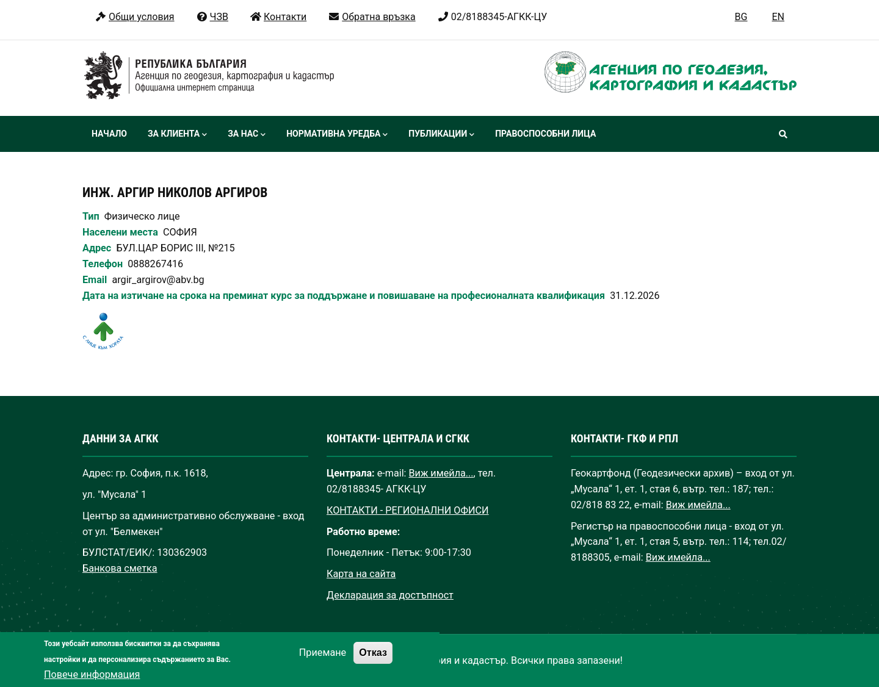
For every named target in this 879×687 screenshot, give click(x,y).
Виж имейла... (441, 473)
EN (778, 17)
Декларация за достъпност (390, 595)
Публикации (441, 135)
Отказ (373, 661)
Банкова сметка (119, 568)
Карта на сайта (361, 574)
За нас (247, 135)
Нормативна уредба (337, 135)
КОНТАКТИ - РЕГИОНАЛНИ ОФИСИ (408, 510)
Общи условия (135, 17)
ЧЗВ (212, 17)
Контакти (278, 17)
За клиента (177, 135)
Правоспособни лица (545, 133)
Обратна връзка (371, 17)
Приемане (322, 662)
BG (741, 17)
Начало (109, 133)
